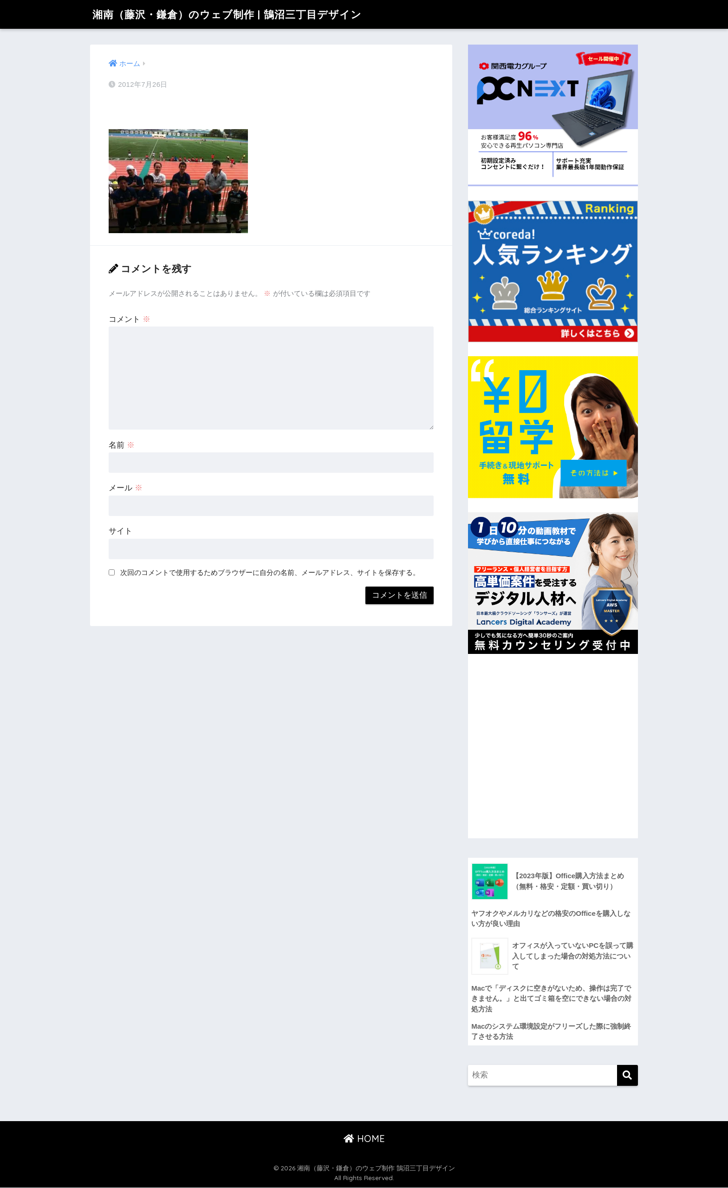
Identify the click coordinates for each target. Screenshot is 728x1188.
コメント (129, 319)
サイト (120, 531)
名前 (122, 445)
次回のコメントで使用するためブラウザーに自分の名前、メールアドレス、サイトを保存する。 (270, 572)
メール (126, 487)
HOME (364, 1138)
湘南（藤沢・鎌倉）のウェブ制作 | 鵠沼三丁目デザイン (232, 14)
